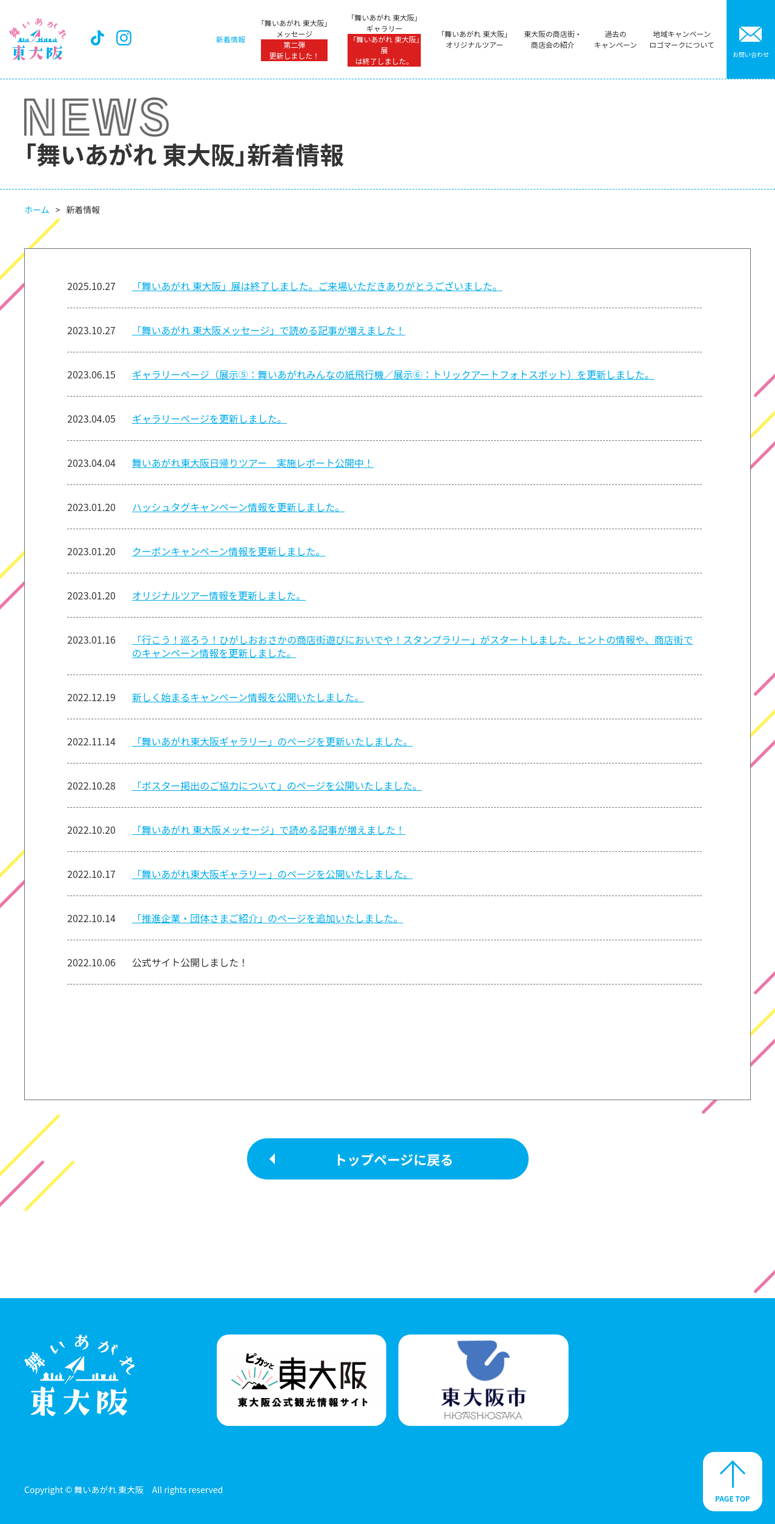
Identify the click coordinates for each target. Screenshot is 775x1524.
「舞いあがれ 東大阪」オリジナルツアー (474, 39)
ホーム (37, 209)
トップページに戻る (393, 1159)
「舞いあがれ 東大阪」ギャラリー (385, 39)
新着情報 (230, 39)
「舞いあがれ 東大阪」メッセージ (294, 39)
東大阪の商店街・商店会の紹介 (553, 39)
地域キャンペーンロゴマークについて (681, 39)
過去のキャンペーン (615, 39)
